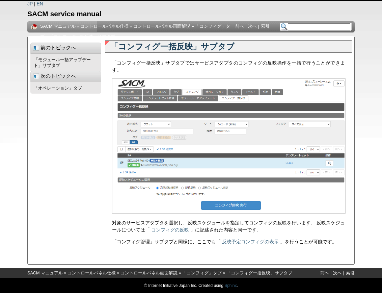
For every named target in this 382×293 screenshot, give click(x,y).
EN (40, 3)
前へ (239, 26)
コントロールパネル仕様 (104, 26)
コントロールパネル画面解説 (161, 26)
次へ (252, 26)
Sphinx (230, 285)
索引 (265, 26)
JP (30, 3)
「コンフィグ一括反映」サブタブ (82, 36)
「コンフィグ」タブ (202, 273)
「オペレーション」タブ (58, 88)
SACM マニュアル (58, 26)
